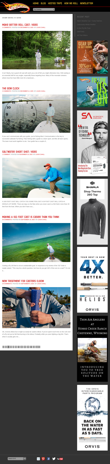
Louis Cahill (40, 27)
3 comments (6, 27)
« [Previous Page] (3, 347)
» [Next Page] (33, 347)
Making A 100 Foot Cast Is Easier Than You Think (30, 216)
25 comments (7, 219)
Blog (43, 3)
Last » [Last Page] (38, 347)
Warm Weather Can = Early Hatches (89, 21)
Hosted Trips (55, 3)
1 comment (6, 154)
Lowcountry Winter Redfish (86, 24)
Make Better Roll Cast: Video (20, 24)
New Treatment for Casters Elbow (23, 281)
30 (28, 347)
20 (25, 347)
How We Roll (71, 3)
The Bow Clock (10, 88)
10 (21, 347)
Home (36, 3)
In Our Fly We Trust (83, 28)
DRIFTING (80, 32)
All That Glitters (82, 35)
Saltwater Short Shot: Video (19, 151)
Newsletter (86, 3)
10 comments (7, 283)
